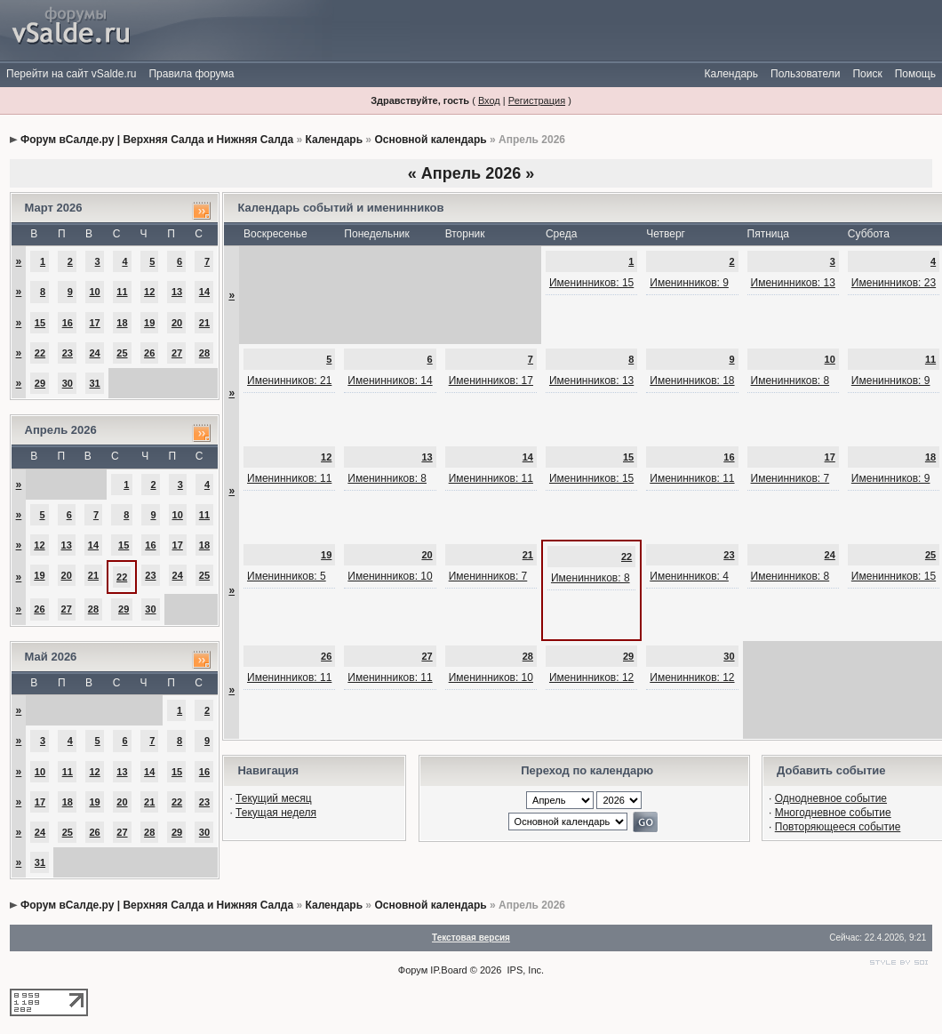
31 (94, 383)
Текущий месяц (274, 798)
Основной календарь (430, 139)
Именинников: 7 (790, 478)
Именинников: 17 (491, 380)
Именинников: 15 (591, 283)
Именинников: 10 (389, 576)
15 (40, 322)
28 (204, 353)
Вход (489, 100)
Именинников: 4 (689, 576)
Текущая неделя (276, 812)
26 (149, 353)
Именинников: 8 (790, 380)
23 (67, 353)
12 (149, 291)
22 (40, 353)
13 (177, 291)
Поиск (867, 74)
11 (121, 291)
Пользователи (805, 74)
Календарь (731, 74)
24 (94, 353)
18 (121, 322)
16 (67, 322)
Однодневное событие (831, 798)
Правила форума (191, 74)
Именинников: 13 (793, 283)
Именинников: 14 (389, 380)
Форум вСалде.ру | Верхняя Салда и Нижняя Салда (156, 139)
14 (204, 291)
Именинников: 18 (692, 380)
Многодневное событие (833, 812)
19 (149, 322)
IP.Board (448, 970)
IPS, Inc (524, 970)
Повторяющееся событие (838, 827)
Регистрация (536, 100)
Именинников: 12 (591, 677)
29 (40, 383)
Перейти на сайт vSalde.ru (71, 74)
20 (177, 322)
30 (67, 383)
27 (177, 353)
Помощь (915, 74)
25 (121, 353)
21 (204, 322)
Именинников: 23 (893, 283)
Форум (412, 970)
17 (94, 322)
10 (94, 291)
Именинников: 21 (289, 380)
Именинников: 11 (289, 478)
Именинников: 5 (286, 576)
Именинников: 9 (689, 283)
